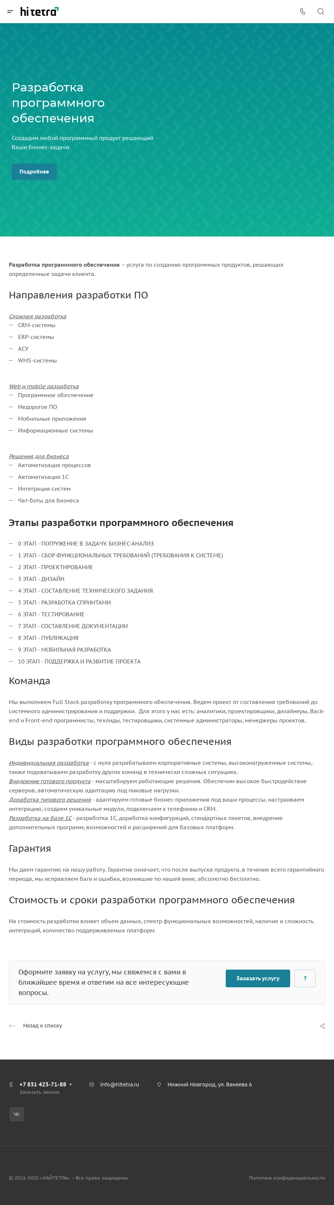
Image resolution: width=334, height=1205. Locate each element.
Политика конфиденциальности (287, 1178)
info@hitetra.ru (119, 1084)
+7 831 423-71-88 (43, 1084)
